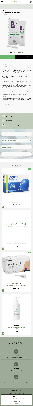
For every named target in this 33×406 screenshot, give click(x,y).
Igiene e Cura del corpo (13, 5)
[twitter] (18, 343)
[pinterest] (21, 343)
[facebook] (16, 343)
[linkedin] (14, 343)
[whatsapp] (23, 343)
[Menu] (2, 1)
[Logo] (16, 1)
